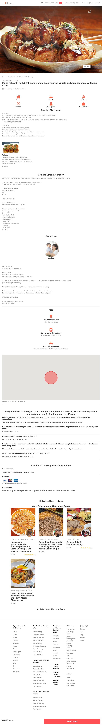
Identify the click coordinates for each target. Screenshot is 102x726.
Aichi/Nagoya (17, 652)
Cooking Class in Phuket (55, 682)
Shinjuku (56, 636)
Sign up (90, 3)
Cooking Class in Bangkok (56, 666)
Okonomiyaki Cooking (40, 672)
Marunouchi (57, 658)
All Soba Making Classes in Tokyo (51, 609)
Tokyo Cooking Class (72, 3)
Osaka (15, 637)
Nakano (55, 653)
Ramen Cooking (38, 640)
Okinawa (15, 660)
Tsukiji (55, 650)
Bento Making (37, 643)
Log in (98, 3)
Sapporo (15, 646)
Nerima (19, 89)
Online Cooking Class (53, 3)
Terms (82, 640)
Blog (81, 635)
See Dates (72, 721)
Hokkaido (16, 643)
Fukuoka (15, 640)
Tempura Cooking (38, 634)
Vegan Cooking (38, 649)
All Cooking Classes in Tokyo (51, 501)
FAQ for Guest (71, 650)
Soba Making (37, 652)
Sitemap (82, 637)
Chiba (15, 649)
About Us (69, 658)
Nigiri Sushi (70, 680)
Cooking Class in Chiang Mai (56, 674)
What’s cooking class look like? (71, 639)
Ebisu (55, 641)
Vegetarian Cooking (39, 646)
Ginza (55, 656)
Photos (86, 66)
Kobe (14, 666)
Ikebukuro (56, 647)
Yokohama (16, 654)
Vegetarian (15, 539)
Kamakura (16, 657)
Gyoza (22, 539)
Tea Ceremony (37, 654)
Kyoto (15, 634)
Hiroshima (16, 672)
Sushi (68, 678)
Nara (14, 663)
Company (83, 629)
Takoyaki (11, 89)
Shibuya (55, 644)
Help (83, 3)
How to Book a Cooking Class (70, 632)
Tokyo (24, 89)
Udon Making (37, 677)
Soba (5, 89)
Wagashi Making (38, 637)
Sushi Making (37, 632)
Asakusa (50, 539)
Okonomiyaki (16, 590)
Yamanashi (16, 669)
